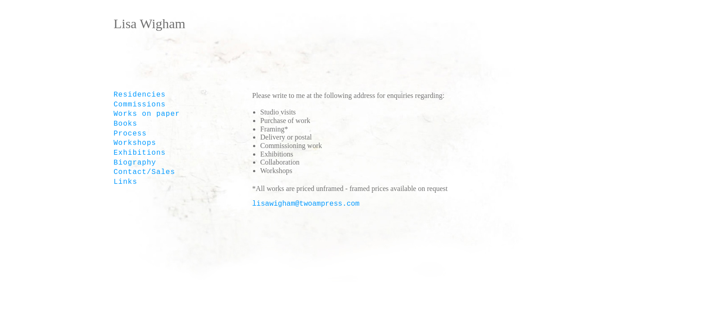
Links (125, 182)
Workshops (135, 143)
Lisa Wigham (150, 23)
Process (130, 134)
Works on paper (147, 114)
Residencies (140, 95)
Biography (135, 163)
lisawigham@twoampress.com (305, 204)
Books (125, 124)
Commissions (140, 105)
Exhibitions (140, 153)
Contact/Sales (144, 172)
